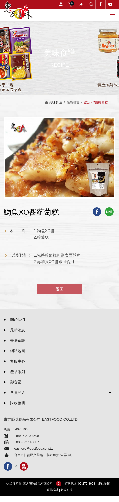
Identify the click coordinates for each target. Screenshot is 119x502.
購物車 (71, 4)
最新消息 (17, 330)
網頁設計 (52, 490)
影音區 (15, 382)
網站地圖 (17, 351)
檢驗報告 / (75, 102)
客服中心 (17, 361)
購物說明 (17, 403)
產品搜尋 (90, 4)
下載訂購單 (61, 4)
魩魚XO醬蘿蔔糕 (96, 102)
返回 (59, 289)
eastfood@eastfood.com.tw (33, 448)
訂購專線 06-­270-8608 (80, 483)
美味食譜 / (58, 102)
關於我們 (17, 319)
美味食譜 (17, 340)
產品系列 (17, 372)
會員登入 (81, 4)
